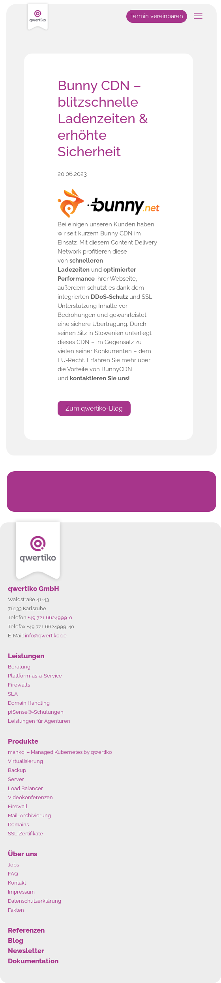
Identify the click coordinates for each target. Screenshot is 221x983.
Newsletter (26, 951)
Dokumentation (33, 961)
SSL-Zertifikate (25, 834)
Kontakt (17, 883)
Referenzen (26, 930)
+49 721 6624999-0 (50, 617)
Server (16, 779)
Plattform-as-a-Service (35, 676)
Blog (15, 940)
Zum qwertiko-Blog (94, 408)
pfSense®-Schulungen (36, 712)
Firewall (18, 806)
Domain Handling (29, 703)
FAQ (13, 874)
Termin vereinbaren (156, 16)
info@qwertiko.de (46, 636)
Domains (18, 824)
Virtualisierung (25, 761)
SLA (13, 694)
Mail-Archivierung (29, 815)
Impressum (21, 892)
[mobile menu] (198, 15)
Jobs (13, 865)
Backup (17, 770)
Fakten (16, 910)
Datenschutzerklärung (34, 901)
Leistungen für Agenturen (39, 721)
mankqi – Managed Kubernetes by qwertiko (60, 752)
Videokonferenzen (30, 797)
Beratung (19, 667)
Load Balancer (25, 788)
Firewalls (19, 685)
